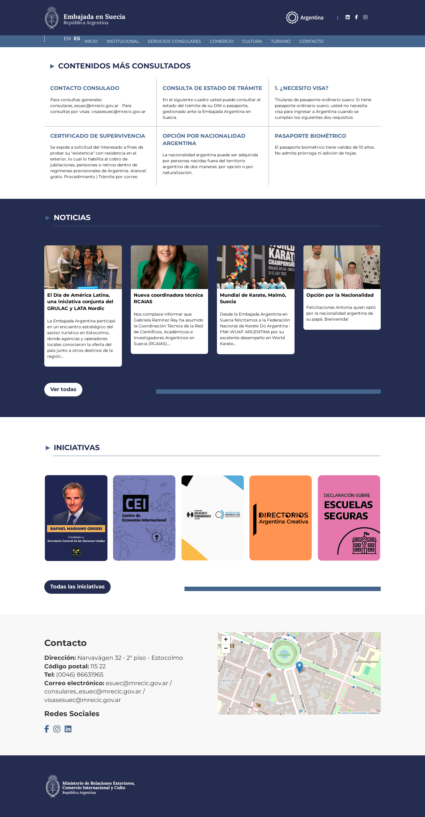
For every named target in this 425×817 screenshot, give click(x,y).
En (365, 17)
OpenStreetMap (359, 713)
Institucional (91, 41)
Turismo (249, 41)
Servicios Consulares (143, 41)
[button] (299, 667)
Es (378, 17)
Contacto (280, 41)
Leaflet (342, 713)
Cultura (221, 41)
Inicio (59, 41)
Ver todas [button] (63, 389)
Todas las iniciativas (77, 586)
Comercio (190, 41)
